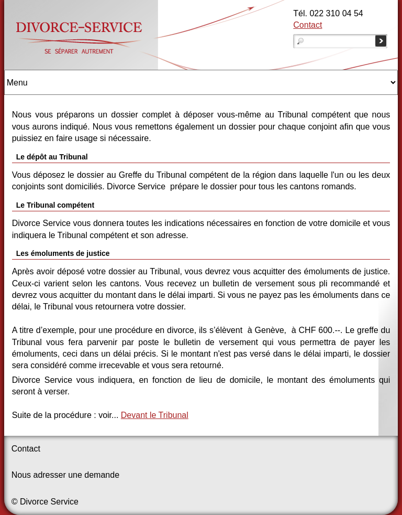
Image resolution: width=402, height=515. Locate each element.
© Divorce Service (45, 501)
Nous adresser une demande (65, 474)
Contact (307, 24)
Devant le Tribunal (154, 415)
